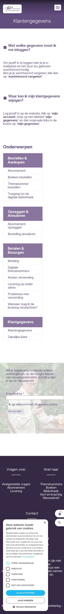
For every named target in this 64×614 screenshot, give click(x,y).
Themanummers (51, 484)
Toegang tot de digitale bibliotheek (21, 195)
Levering (16, 491)
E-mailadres (14, 393)
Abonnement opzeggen (17, 225)
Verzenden (14, 411)
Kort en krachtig (51, 494)
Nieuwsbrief (51, 498)
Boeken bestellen (20, 177)
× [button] (45, 523)
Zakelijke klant (17, 337)
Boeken (51, 487)
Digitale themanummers (18, 269)
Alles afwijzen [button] (25, 600)
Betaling (13, 261)
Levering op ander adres (20, 285)
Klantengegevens (20, 330)
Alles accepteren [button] (26, 593)
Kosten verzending (21, 277)
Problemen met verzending (18, 295)
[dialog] (25, 565)
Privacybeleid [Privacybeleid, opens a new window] (28, 556)
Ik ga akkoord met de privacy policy (33, 404)
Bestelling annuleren (21, 234)
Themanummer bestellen (18, 185)
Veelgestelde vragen (16, 484)
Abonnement (17, 170)
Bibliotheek (51, 491)
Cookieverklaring (49, 606)
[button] (25, 606)
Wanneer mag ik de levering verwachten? (23, 305)
